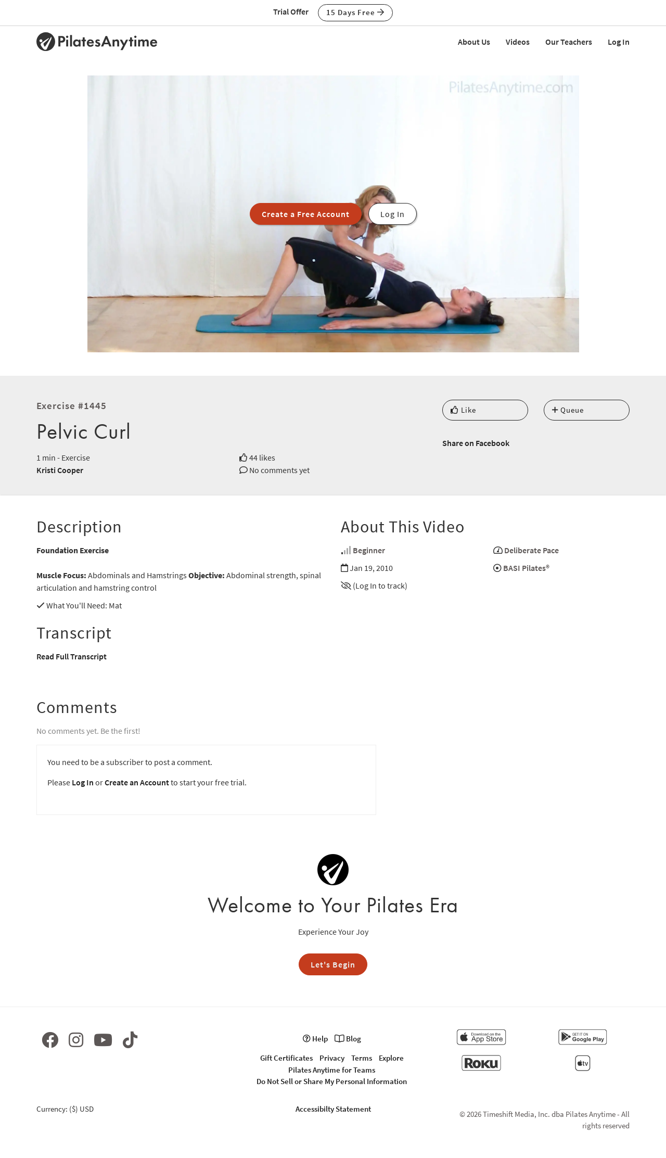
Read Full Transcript (71, 656)
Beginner (369, 550)
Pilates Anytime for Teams (331, 1070)
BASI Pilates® (526, 568)
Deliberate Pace (531, 550)
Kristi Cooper (59, 470)
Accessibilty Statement (333, 1109)
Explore (391, 1058)
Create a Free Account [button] (306, 214)
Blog (348, 1039)
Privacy (331, 1058)
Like (463, 410)
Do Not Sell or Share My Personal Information (332, 1081)
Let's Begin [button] (333, 964)
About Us (474, 41)
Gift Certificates (286, 1058)
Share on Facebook (475, 443)
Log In (619, 41)
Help (315, 1039)
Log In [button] (392, 214)
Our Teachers (568, 41)
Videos (518, 41)
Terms (361, 1058)
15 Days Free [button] (355, 12)
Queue (568, 410)
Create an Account (137, 782)
